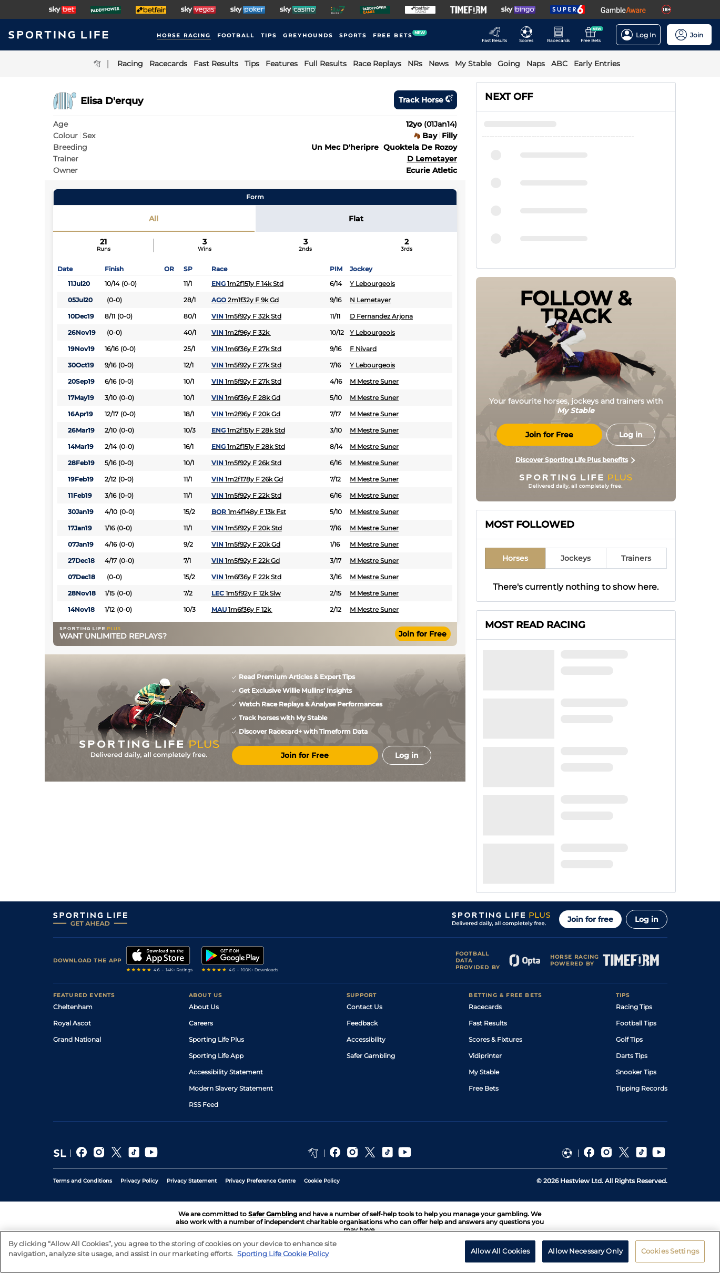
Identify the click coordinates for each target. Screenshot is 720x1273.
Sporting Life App (216, 1056)
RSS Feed (203, 1104)
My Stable (484, 1072)
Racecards (485, 1007)
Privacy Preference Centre (260, 1180)
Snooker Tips (636, 1072)
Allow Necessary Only (585, 1251)
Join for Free (423, 634)
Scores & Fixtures (495, 1039)
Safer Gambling (371, 1056)
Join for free (590, 919)
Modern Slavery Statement (231, 1088)
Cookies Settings (670, 1251)
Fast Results (488, 1023)
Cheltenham (73, 1007)
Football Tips (636, 1023)
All (153, 218)
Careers (201, 1023)
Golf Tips (629, 1039)
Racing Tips (634, 1007)
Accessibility (366, 1039)
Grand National (77, 1039)
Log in (646, 919)
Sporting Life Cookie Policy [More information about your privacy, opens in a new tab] (283, 1253)
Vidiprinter (485, 1056)
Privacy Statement (192, 1180)
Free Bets (484, 1088)
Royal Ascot (72, 1023)
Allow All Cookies (500, 1251)
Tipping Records (641, 1088)
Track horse (425, 100)
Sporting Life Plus (216, 1039)
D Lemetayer (432, 158)
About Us (204, 1007)
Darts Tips (631, 1056)
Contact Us (364, 1007)
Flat (356, 218)
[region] (360, 1251)
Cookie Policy (322, 1180)
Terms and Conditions (82, 1180)
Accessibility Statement (226, 1072)
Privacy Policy (139, 1180)
